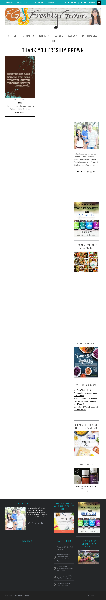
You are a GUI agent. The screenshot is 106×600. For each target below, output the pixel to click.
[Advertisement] (86, 90)
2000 (20, 102)
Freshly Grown (80, 409)
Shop (53, 41)
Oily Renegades (39, 2)
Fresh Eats (43, 36)
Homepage (10, 2)
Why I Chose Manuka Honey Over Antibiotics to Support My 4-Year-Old (85, 401)
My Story (13, 36)
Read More (20, 112)
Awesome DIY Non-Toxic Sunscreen (86, 487)
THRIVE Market (11, 8)
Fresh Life (58, 36)
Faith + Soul (19, 100)
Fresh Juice (73, 36)
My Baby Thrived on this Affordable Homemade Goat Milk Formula (85, 393)
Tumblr (51, 2)
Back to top (92, 595)
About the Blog (23, 2)
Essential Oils (89, 36)
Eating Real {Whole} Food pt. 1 (86, 407)
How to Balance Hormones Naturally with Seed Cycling (65, 568)
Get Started (28, 36)
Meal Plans (25, 8)
